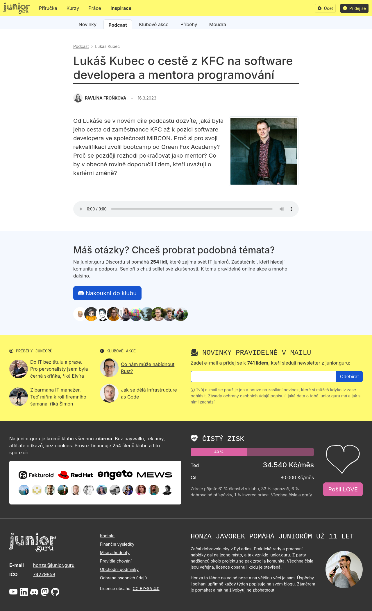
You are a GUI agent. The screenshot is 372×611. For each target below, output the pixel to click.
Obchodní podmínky (119, 569)
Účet (325, 8)
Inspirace (120, 8)
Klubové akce (154, 24)
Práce (94, 8)
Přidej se (354, 8)
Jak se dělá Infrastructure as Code (149, 393)
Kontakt (107, 535)
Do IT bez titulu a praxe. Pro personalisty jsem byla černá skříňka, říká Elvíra (59, 369)
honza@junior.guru (53, 565)
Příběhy (188, 24)
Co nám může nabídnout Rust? (147, 367)
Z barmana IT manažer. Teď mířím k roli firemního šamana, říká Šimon (58, 397)
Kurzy (73, 8)
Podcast (117, 25)
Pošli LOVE (343, 489)
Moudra (217, 24)
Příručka (48, 8)
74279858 (44, 574)
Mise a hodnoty (115, 552)
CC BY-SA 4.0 (146, 588)
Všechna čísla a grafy (291, 494)
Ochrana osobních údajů (123, 577)
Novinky (87, 24)
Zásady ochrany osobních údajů (238, 395)
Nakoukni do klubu (107, 293)
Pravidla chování (116, 560)
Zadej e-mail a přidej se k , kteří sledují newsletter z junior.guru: (270, 363)
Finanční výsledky (117, 544)
